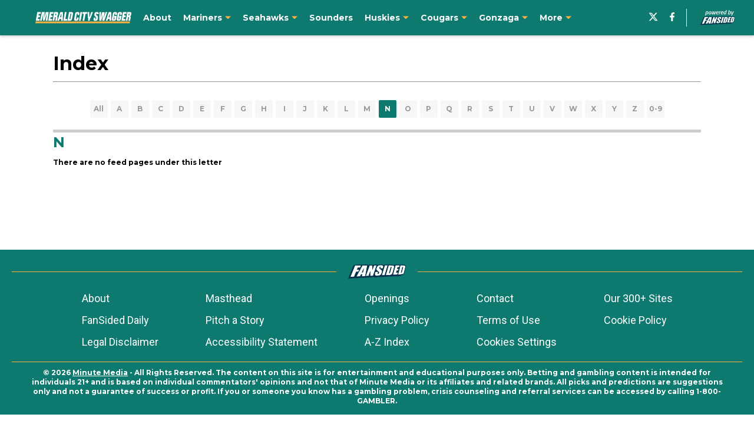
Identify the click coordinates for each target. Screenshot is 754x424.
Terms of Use (508, 320)
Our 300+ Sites (638, 298)
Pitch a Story (235, 320)
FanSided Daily (115, 320)
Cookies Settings (517, 342)
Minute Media (100, 372)
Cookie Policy (635, 320)
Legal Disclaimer (120, 342)
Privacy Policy (397, 320)
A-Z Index (387, 342)
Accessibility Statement (262, 342)
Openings (387, 298)
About (96, 298)
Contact (495, 298)
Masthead (229, 298)
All (99, 108)
